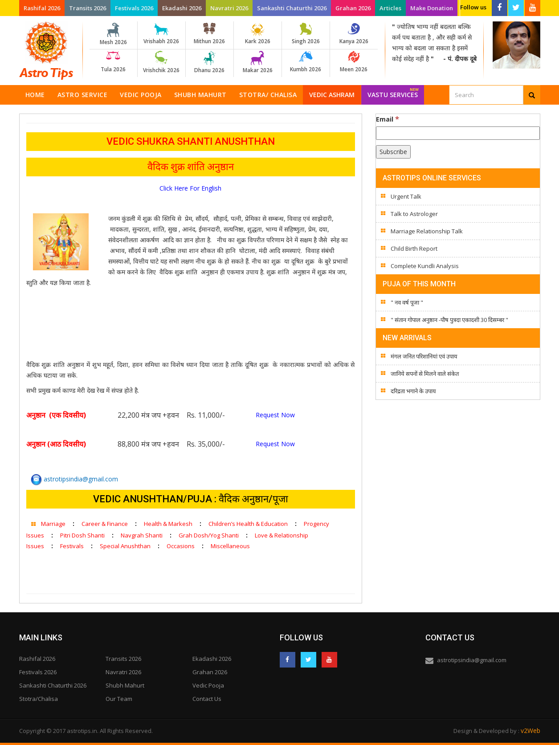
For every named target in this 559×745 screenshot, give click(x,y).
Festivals (72, 546)
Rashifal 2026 (42, 8)
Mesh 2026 (113, 34)
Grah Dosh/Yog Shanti (209, 535)
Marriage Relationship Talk (427, 231)
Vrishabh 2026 (161, 34)
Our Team (119, 699)
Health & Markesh (168, 524)
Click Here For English (190, 188)
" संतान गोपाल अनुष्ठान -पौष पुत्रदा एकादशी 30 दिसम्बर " (449, 320)
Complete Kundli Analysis (425, 266)
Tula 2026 (113, 62)
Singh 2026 (306, 34)
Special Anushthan (125, 546)
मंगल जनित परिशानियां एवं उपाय (424, 356)
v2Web (530, 730)
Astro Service (82, 94)
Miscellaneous (230, 546)
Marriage (53, 524)
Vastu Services (393, 92)
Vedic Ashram (332, 94)
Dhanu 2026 (209, 62)
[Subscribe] (393, 152)
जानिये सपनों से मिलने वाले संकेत (425, 374)
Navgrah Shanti (142, 535)
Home (35, 94)
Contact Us (206, 699)
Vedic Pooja (141, 94)
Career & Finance (105, 524)
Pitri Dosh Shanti (82, 535)
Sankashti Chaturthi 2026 (291, 8)
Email (387, 119)
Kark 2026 (258, 34)
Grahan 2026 (353, 8)
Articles (390, 8)
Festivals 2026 (134, 8)
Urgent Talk (406, 196)
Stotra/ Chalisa (268, 94)
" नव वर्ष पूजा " (407, 302)
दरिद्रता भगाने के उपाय (413, 391)
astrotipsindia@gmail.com (74, 479)
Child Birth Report (414, 248)
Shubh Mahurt (200, 94)
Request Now (275, 415)
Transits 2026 (87, 8)
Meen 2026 (354, 62)
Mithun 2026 (209, 34)
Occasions (181, 546)
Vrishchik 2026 (161, 62)
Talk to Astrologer (414, 214)
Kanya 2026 (354, 34)
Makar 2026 (258, 62)
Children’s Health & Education (248, 524)
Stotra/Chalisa (38, 699)
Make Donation (431, 8)
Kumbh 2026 (306, 62)
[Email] (458, 133)
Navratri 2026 (229, 8)
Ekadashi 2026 (181, 8)
